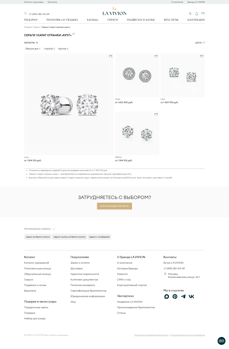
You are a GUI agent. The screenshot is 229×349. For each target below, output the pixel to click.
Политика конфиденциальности (151, 335)
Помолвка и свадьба (62, 20)
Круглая (62, 48)
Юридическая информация (88, 296)
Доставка (77, 268)
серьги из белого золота (38, 237)
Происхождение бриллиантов (136, 307)
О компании (177, 2)
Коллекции (196, 20)
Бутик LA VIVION (173, 262)
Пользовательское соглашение (188, 335)
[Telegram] (183, 296)
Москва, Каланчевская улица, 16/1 (184, 275)
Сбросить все (31, 48)
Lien (163, 99)
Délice (118, 157)
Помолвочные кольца (37, 268)
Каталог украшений (36, 262)
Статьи (121, 312)
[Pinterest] (175, 296)
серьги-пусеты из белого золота (69, 237)
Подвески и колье (141, 20)
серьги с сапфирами (99, 237)
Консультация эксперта (114, 206)
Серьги (112, 20)
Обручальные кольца (37, 274)
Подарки (31, 20)
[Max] (166, 296)
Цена (198, 42)
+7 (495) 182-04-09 (39, 14)
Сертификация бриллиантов (88, 290)
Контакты (52, 2)
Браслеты (171, 20)
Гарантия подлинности (85, 274)
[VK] (191, 296)
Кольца (92, 20)
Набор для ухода (34, 318)
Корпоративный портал (132, 285)
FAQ (73, 301)
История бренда (127, 268)
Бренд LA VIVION (196, 2)
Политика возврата (83, 285)
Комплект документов (84, 279)
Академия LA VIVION (129, 301)
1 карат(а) (48, 48)
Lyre (26, 157)
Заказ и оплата (80, 262)
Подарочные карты (36, 307)
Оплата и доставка (34, 2)
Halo (117, 99)
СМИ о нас (124, 279)
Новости (122, 274)
